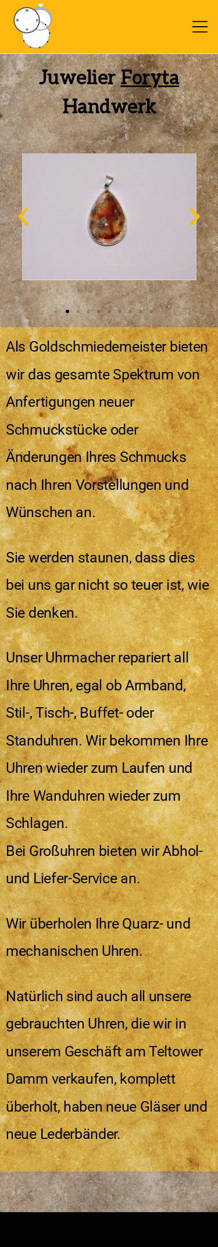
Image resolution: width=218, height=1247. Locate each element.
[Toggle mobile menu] (200, 26)
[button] (23, 216)
